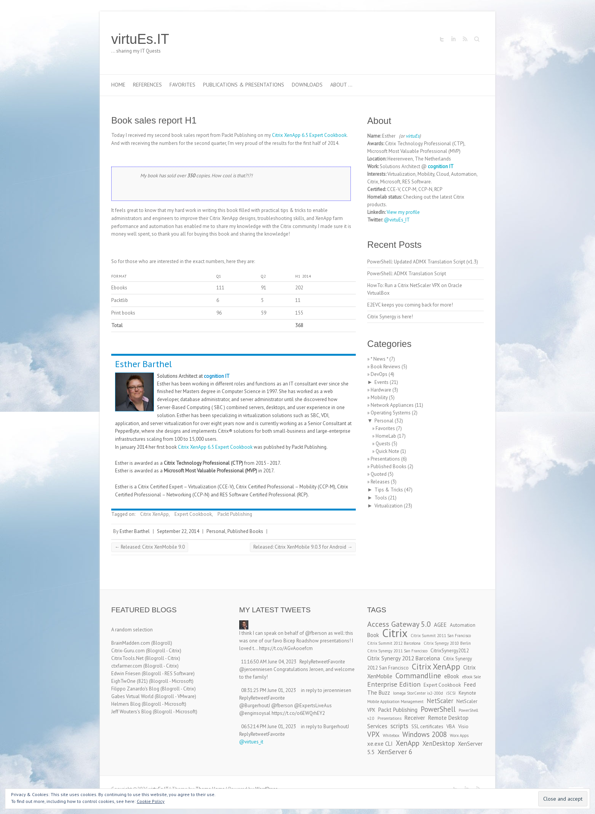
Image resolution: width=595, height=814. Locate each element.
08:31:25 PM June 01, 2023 (268, 690)
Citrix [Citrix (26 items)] (395, 633)
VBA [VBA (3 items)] (450, 726)
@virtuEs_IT (397, 220)
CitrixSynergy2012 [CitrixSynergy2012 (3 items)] (449, 650)
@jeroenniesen (255, 669)
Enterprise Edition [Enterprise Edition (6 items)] (394, 684)
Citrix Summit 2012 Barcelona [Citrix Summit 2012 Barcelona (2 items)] (394, 643)
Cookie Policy (151, 801)
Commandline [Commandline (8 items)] (418, 675)
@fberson (316, 633)
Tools (380, 498)
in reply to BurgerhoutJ (325, 726)
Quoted (379, 474)
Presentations (385, 459)
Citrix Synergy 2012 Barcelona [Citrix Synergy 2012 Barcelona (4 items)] (403, 658)
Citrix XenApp (154, 514)
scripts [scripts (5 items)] (399, 726)
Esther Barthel (143, 364)
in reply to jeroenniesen (326, 690)
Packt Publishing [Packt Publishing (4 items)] (397, 709)
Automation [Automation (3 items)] (462, 625)
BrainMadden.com (130, 643)
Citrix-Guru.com (128, 650)
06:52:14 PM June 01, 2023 (268, 726)
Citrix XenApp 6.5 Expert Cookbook (309, 135)
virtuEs (412, 136)
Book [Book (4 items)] (373, 635)
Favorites (182, 84)
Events (381, 382)
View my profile (403, 212)
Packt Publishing (235, 514)
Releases (380, 481)
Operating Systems (391, 412)
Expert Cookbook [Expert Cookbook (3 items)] (442, 685)
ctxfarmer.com (126, 666)
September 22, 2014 (178, 531)
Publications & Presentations (243, 84)
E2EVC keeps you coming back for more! (410, 305)
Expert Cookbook (193, 514)
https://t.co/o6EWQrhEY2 (298, 713)
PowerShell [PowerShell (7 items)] (438, 709)
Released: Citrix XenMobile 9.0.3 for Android (302, 547)
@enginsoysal (254, 713)
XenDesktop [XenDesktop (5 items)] (438, 743)
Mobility (379, 397)
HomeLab (386, 436)
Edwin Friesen (126, 673)
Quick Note (387, 451)
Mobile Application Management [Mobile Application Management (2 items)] (395, 701)
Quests (383, 443)
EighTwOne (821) (129, 681)
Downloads (307, 84)
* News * (379, 359)
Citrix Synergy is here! (390, 316)
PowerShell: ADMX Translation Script (406, 273)
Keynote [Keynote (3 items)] (467, 693)
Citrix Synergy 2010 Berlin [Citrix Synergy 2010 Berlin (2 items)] (447, 643)
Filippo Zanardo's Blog (135, 689)
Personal (216, 531)
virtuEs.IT (140, 39)
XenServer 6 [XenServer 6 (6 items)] (395, 751)
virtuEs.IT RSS (464, 39)
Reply (305, 661)
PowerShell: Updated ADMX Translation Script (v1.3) (422, 261)
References (147, 84)
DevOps (379, 374)
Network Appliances (392, 405)
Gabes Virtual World (132, 696)
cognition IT (217, 376)
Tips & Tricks (388, 489)
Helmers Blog (126, 704)
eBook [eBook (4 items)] (451, 676)
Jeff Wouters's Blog (131, 711)
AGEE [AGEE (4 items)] (440, 624)
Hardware (381, 390)
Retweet (319, 661)
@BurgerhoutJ (254, 705)
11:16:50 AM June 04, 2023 (268, 661)
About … (341, 84)
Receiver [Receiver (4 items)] (415, 717)
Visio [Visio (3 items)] (463, 726)
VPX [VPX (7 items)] (373, 734)
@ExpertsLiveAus (313, 705)
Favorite (336, 661)
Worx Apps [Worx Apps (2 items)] (459, 735)
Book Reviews (385, 366)
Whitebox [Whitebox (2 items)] (391, 735)
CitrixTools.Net (127, 658)
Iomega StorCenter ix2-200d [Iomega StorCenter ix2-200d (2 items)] (418, 693)
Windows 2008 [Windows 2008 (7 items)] (424, 734)
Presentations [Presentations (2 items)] (389, 718)
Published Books (245, 531)
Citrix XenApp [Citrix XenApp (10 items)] (436, 666)
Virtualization (388, 506)
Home (118, 84)
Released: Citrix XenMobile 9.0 (150, 547)
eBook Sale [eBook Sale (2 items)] (471, 676)
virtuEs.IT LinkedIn (453, 39)
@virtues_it (251, 742)
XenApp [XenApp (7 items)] (407, 743)
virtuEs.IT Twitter (442, 39)
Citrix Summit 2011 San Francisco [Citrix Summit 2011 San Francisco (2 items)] (441, 635)
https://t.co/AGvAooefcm (286, 648)
